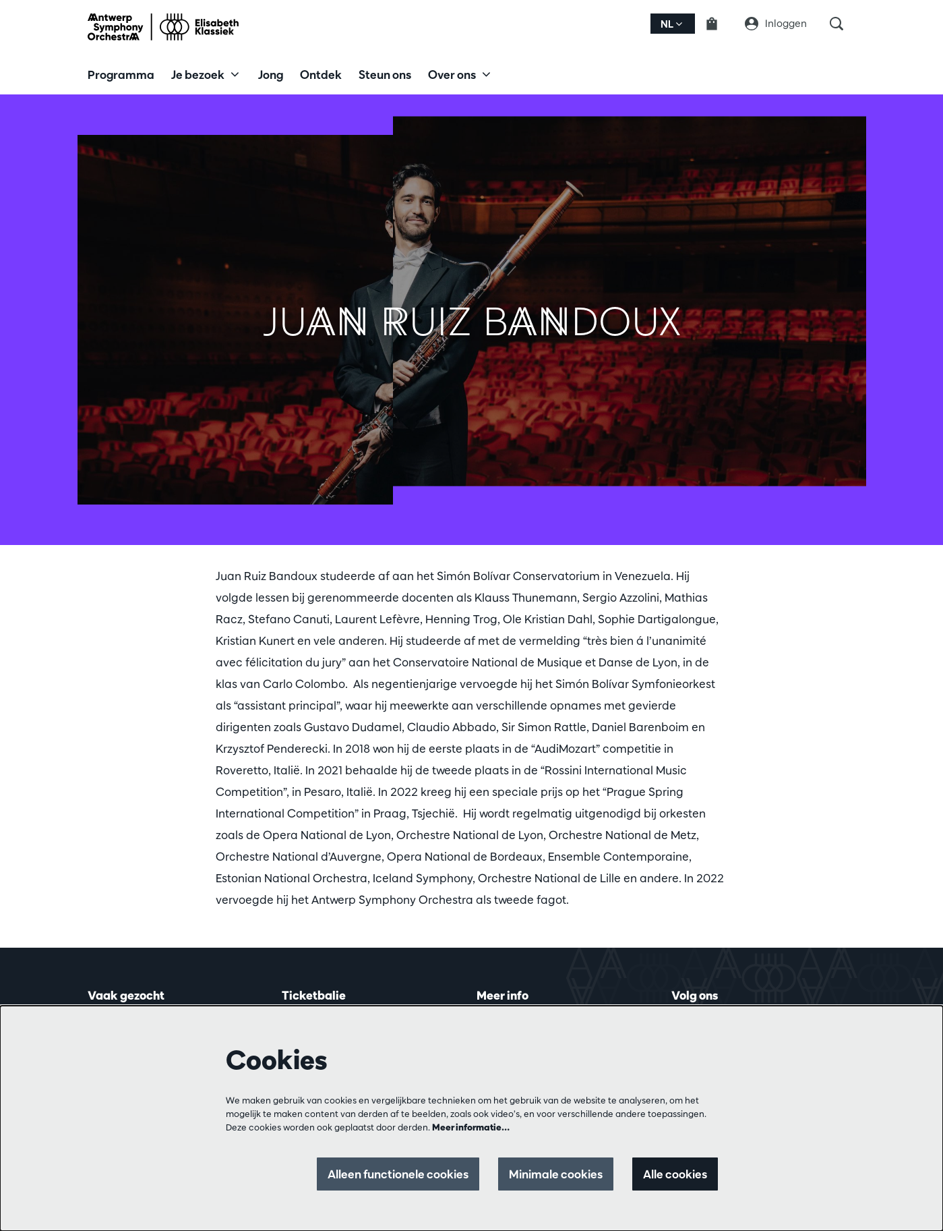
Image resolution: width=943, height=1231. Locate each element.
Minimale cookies (556, 1174)
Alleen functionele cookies (398, 1174)
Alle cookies (675, 1174)
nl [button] (671, 24)
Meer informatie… (471, 1127)
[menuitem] (121, 74)
